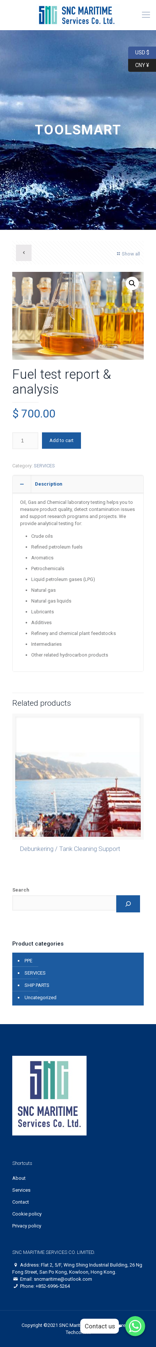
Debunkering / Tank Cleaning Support (70, 848)
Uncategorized (40, 997)
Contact (20, 1202)
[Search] (128, 903)
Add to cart (61, 440)
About (19, 1178)
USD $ (138, 53)
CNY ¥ (138, 65)
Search (20, 890)
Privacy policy (26, 1226)
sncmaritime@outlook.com (63, 1279)
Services (21, 1190)
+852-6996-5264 (53, 1286)
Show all (127, 254)
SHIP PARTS (37, 985)
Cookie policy (27, 1214)
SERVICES (44, 465)
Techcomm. (78, 1332)
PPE (28, 960)
